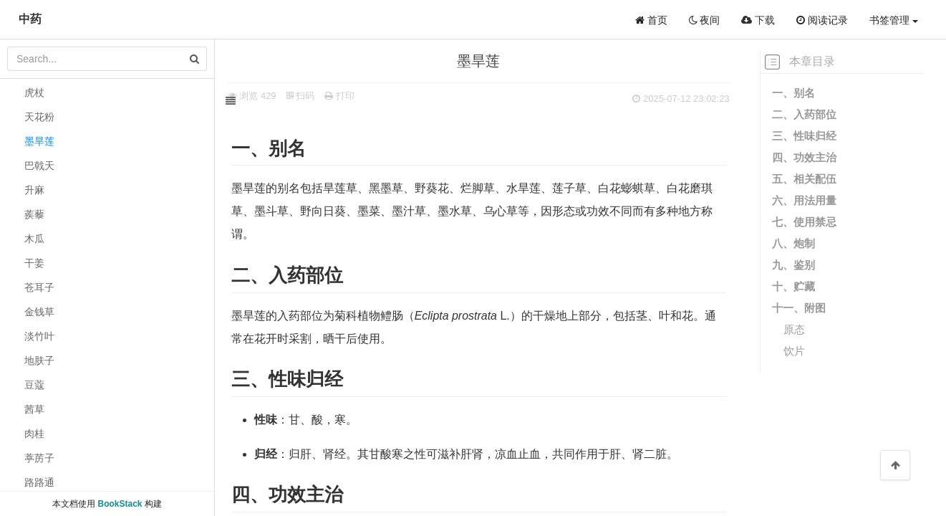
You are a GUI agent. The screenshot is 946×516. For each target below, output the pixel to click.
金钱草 (39, 311)
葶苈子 (39, 458)
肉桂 (34, 433)
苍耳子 (39, 287)
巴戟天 (39, 165)
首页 (651, 20)
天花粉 (39, 117)
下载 (758, 20)
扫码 (316, 95)
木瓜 (34, 238)
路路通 (39, 482)
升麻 (34, 190)
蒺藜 (34, 214)
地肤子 (39, 360)
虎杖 (34, 92)
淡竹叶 (39, 336)
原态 (794, 329)
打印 (355, 95)
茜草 (34, 409)
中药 (30, 19)
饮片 (794, 351)
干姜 (34, 263)
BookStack (119, 504)
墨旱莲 (39, 141)
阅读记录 (822, 20)
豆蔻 (34, 385)
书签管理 (893, 20)
